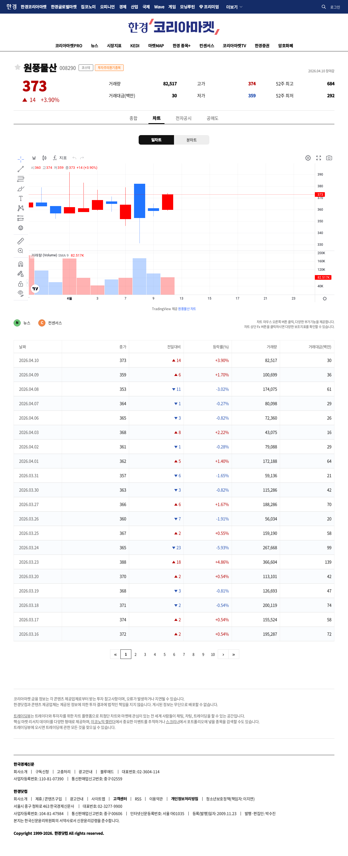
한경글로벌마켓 (64, 7)
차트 (156, 118)
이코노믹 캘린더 (103, 721)
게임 (172, 7)
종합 (133, 118)
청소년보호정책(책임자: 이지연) (230, 798)
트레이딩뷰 (22, 715)
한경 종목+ (182, 45)
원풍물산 (40, 67)
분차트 (192, 139)
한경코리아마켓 (33, 7)
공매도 (213, 118)
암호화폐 (285, 45)
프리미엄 (211, 7)
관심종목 (18, 67)
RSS (138, 798)
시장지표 (114, 45)
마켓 (156, 45)
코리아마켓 (68, 45)
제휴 (38, 798)
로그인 (335, 7)
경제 (122, 7)
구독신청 (42, 771)
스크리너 (172, 721)
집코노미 (88, 7)
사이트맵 (98, 798)
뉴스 (94, 45)
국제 (146, 7)
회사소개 (20, 771)
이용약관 (156, 798)
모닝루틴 (187, 7)
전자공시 (183, 118)
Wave (159, 7)
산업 (134, 7)
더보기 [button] (231, 6)
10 (213, 654)
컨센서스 (206, 45)
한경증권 (262, 45)
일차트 (156, 139)
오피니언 (107, 7)
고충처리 (63, 771)
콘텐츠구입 (53, 798)
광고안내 (85, 771)
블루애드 (107, 771)
